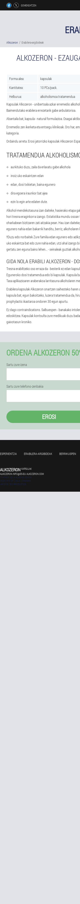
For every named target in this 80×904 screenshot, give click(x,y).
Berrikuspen (67, 454)
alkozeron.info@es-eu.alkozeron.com (22, 474)
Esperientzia (8, 454)
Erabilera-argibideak (38, 454)
